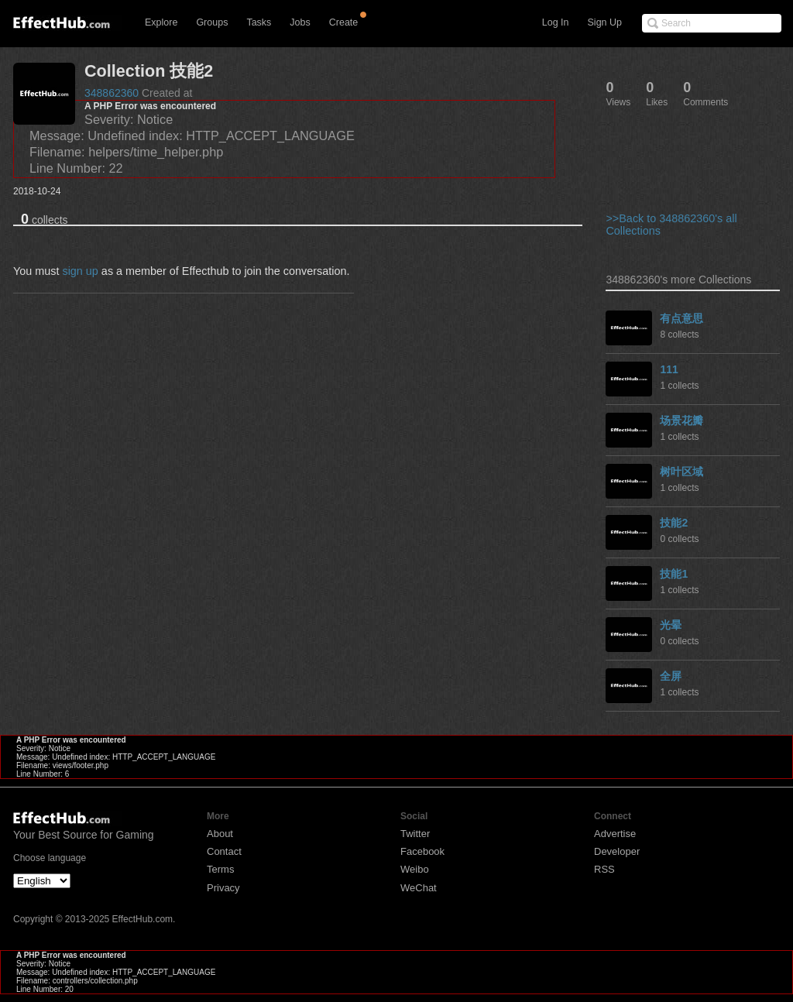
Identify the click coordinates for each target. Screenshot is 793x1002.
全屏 (670, 676)
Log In (555, 22)
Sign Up (605, 22)
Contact (224, 851)
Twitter (415, 833)
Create (344, 22)
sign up (80, 271)
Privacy (223, 888)
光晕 (670, 625)
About (220, 833)
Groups (212, 22)
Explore (161, 22)
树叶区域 (681, 471)
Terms (220, 869)
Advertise (615, 833)
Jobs (300, 22)
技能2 (674, 522)
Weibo (414, 869)
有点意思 (681, 318)
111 (669, 369)
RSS (604, 869)
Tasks (258, 22)
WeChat (418, 888)
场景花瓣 (681, 420)
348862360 (111, 93)
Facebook (422, 851)
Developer (617, 851)
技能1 (674, 574)
